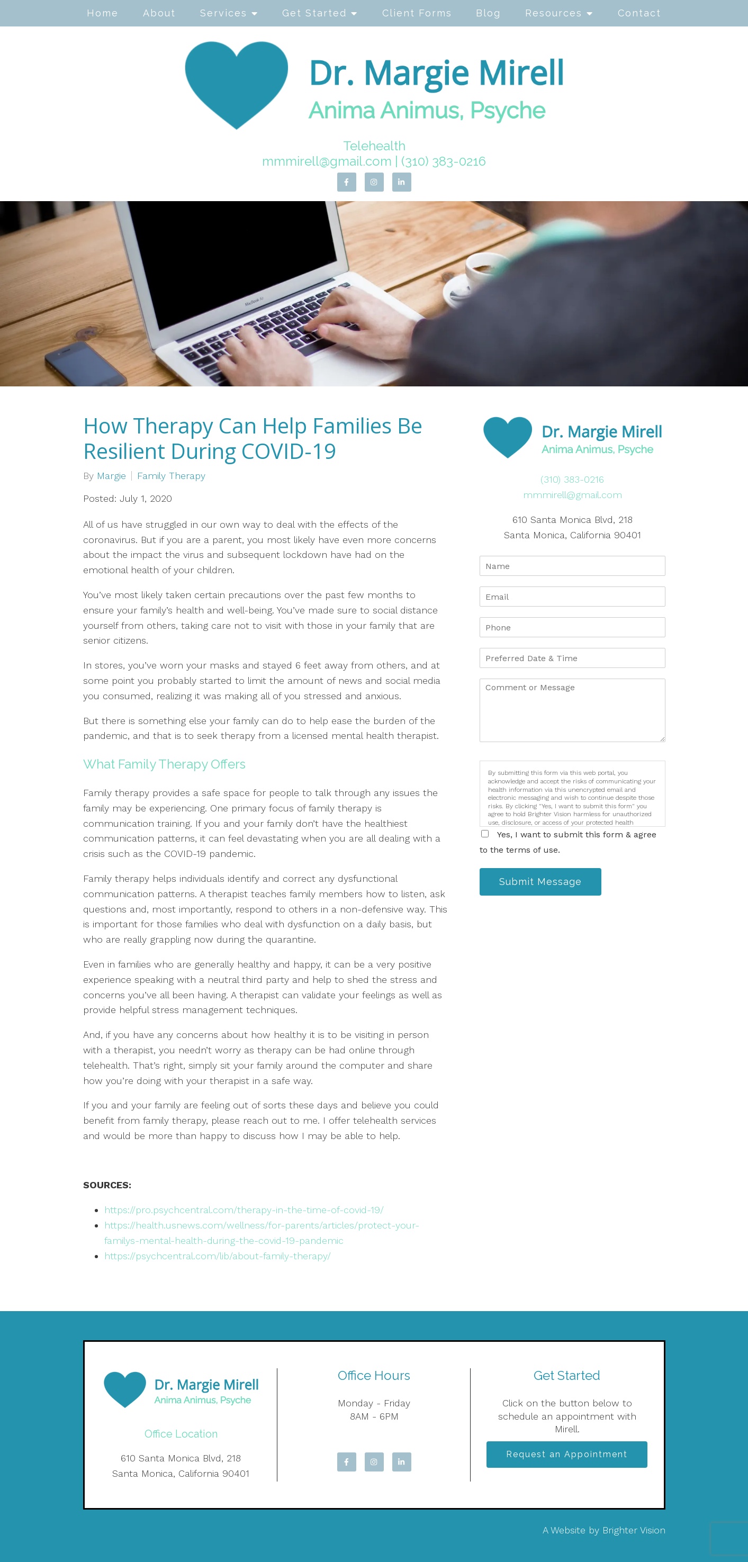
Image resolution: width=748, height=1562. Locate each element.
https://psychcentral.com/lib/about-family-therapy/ (217, 1255)
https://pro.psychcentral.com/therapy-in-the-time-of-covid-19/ (244, 1209)
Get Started (314, 13)
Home (103, 13)
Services (223, 13)
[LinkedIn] (401, 182)
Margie (111, 476)
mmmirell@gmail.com (327, 161)
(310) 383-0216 (443, 161)
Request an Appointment (567, 1454)
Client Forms (417, 13)
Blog (488, 13)
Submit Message (540, 881)
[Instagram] (374, 182)
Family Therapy (171, 476)
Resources (553, 13)
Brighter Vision (633, 1530)
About (159, 13)
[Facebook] (346, 182)
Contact (639, 13)
